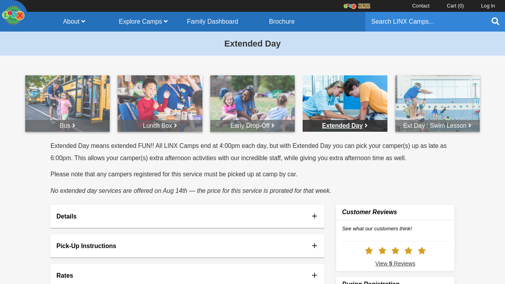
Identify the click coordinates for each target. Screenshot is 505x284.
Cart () (455, 6)
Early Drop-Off (252, 125)
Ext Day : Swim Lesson (437, 125)
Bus (67, 125)
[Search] (425, 22)
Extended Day (345, 125)
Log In (488, 6)
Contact (421, 6)
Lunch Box (160, 125)
